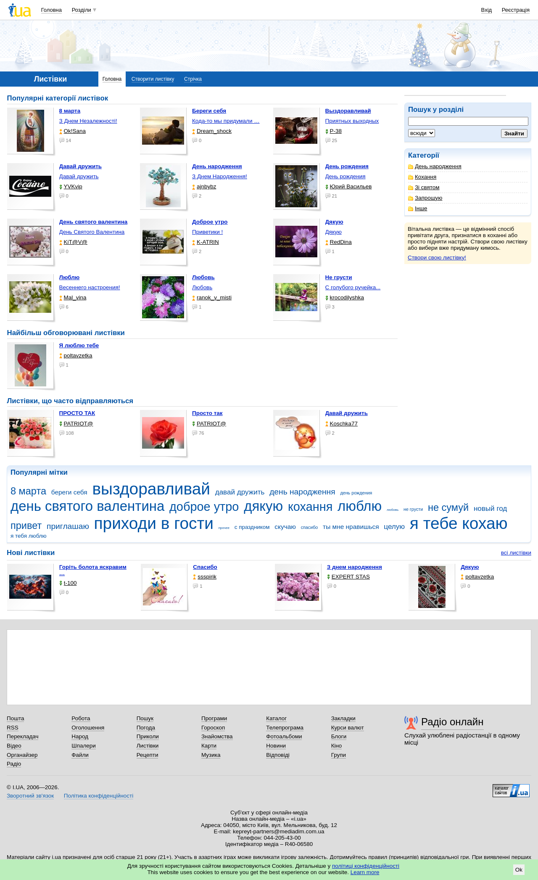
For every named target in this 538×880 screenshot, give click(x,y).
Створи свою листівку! (437, 257)
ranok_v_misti (212, 297)
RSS (12, 727)
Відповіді (278, 755)
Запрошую (425, 198)
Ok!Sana (72, 131)
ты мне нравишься (351, 526)
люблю (360, 506)
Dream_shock (212, 131)
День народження (435, 166)
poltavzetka (75, 355)
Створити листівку (153, 79)
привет (26, 525)
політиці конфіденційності (365, 866)
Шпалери (83, 746)
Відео (14, 746)
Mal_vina (73, 297)
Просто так (207, 413)
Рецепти (147, 755)
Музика (210, 755)
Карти (208, 746)
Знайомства (217, 736)
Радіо (14, 764)
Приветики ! (207, 232)
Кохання (422, 177)
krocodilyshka (344, 297)
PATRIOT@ (76, 423)
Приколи (148, 736)
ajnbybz (204, 186)
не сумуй (448, 507)
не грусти (413, 509)
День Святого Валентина (92, 232)
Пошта (15, 718)
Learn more (365, 872)
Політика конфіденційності (98, 796)
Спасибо (205, 567)
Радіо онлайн (452, 721)
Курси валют (347, 727)
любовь (392, 510)
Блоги (339, 736)
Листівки (148, 746)
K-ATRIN (205, 242)
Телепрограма (284, 727)
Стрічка (193, 79)
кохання (310, 506)
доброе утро (204, 506)
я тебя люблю (29, 536)
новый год (490, 509)
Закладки (343, 718)
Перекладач (22, 736)
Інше (417, 208)
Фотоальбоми (284, 736)
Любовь (202, 287)
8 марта (28, 491)
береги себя (69, 492)
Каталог (276, 718)
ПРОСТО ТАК (77, 413)
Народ (79, 736)
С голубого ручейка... (353, 287)
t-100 (68, 583)
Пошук (145, 718)
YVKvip (70, 186)
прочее (224, 528)
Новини (276, 746)
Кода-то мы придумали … (226, 121)
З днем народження (354, 567)
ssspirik (204, 576)
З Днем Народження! (219, 176)
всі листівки (516, 553)
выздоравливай (151, 489)
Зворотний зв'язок (30, 796)
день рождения (356, 492)
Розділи (81, 10)
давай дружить (240, 492)
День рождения (345, 176)
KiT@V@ (73, 242)
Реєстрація (516, 10)
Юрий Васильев (348, 186)
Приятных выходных (352, 121)
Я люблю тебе (79, 345)
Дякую (333, 232)
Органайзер (22, 755)
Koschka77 (341, 423)
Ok (518, 870)
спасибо (309, 527)
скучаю (285, 526)
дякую (263, 506)
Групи (338, 755)
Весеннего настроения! (89, 287)
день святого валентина (87, 506)
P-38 (333, 131)
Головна (51, 10)
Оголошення (87, 727)
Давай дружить (79, 176)
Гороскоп (213, 727)
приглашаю (68, 526)
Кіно (336, 746)
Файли (80, 755)
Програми (214, 718)
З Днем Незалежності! (88, 121)
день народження (302, 491)
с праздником (252, 527)
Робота (80, 718)
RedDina (338, 242)
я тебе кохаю (459, 523)
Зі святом (424, 187)
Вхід (486, 10)
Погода (146, 727)
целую (394, 527)
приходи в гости (154, 523)
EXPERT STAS (348, 576)
